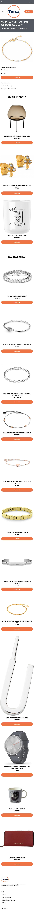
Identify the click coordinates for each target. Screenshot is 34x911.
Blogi (4, 903)
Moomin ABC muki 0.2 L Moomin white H (17, 236)
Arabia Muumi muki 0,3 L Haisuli (17, 809)
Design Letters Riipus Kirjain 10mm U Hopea (17, 718)
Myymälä (28, 11)
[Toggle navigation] (2, 11)
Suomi (3, 1)
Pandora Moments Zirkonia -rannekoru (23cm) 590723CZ (17, 345)
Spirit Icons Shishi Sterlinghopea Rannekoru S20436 (17, 433)
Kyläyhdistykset (7, 897)
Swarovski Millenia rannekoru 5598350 (17, 296)
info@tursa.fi (30, 1)
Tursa (4, 895)
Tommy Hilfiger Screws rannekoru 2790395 (17, 532)
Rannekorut (13, 67)
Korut (8, 67)
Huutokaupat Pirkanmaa (9, 900)
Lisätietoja (17, 77)
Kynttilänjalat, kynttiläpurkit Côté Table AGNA (17, 136)
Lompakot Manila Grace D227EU (17, 858)
